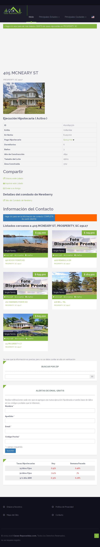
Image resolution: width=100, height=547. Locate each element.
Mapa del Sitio (13, 515)
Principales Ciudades (75, 17)
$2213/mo (68, 140)
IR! (92, 377)
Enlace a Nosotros (14, 507)
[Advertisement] (50, 50)
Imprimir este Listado (13, 183)
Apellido (9, 416)
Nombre (9, 406)
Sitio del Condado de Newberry (17, 200)
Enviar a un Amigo (12, 188)
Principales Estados (49, 17)
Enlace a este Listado (13, 178)
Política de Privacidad (64, 507)
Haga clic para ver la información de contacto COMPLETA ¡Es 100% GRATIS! (29, 217)
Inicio (31, 17)
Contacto (59, 515)
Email (8, 427)
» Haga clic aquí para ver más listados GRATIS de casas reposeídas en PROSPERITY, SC (40, 26)
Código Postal (12, 437)
